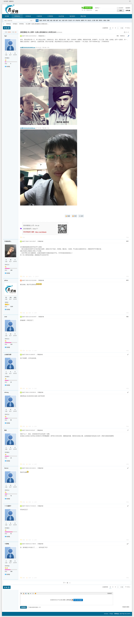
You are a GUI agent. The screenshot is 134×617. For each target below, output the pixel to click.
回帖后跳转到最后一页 (34, 607)
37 (10, 409)
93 (6, 297)
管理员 (6, 302)
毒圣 (5, 430)
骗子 (57, 20)
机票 (63, 20)
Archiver (106, 613)
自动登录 (120, 8)
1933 (15, 297)
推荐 (127, 241)
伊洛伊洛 (77, 20)
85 (11, 420)
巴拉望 (70, 20)
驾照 (48, 20)
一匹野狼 (6, 543)
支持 (30, 276)
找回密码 (128, 8)
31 (11, 533)
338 (11, 571)
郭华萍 (44, 20)
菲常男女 (21, 24)
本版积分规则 (125, 607)
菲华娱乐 (15, 24)
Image (26, 593)
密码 (96, 10)
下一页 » (67, 583)
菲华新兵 (7, 58)
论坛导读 (61, 16)
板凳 (127, 280)
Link (28, 593)
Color (24, 593)
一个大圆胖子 (7, 506)
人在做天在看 (7, 354)
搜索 (31, 20)
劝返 (51, 20)
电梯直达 (122, 36)
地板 (127, 316)
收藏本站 (11, 1)
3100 (11, 306)
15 (11, 382)
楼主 (118, 36)
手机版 (111, 613)
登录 (64, 600)
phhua (6, 280)
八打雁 (93, 20)
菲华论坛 (17, 16)
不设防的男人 (7, 241)
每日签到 (72, 16)
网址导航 (83, 16)
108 (11, 270)
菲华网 (7, 16)
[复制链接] (59, 32)
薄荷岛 (100, 20)
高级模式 (109, 593)
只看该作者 (41, 36)
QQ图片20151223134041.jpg (27, 47)
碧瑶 (97, 20)
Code (33, 593)
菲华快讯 (28, 16)
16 (11, 458)
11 (10, 485)
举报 (127, 237)
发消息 (8, 66)
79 (11, 495)
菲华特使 (7, 566)
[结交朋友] (23, 32)
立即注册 (128, 10)
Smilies (35, 593)
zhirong (6, 392)
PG (86, 20)
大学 (73, 20)
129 (11, 344)
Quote (31, 593)
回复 (24, 237)
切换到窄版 (129, 1)
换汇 (60, 20)
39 (10, 259)
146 (10, 561)
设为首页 (6, 1)
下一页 (127, 28)
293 (10, 297)
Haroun (6, 468)
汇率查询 (50, 16)
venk (5, 316)
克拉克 (89, 20)
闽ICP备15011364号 (125, 613)
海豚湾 (82, 20)
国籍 (108, 20)
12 (10, 334)
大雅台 (104, 20)
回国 (54, 20)
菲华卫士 (7, 264)
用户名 (97, 8)
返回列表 (105, 28)
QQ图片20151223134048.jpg (27, 128)
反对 (37, 276)
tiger (5, 36)
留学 (66, 20)
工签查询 (39, 16)
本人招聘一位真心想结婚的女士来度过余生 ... (37, 24)
